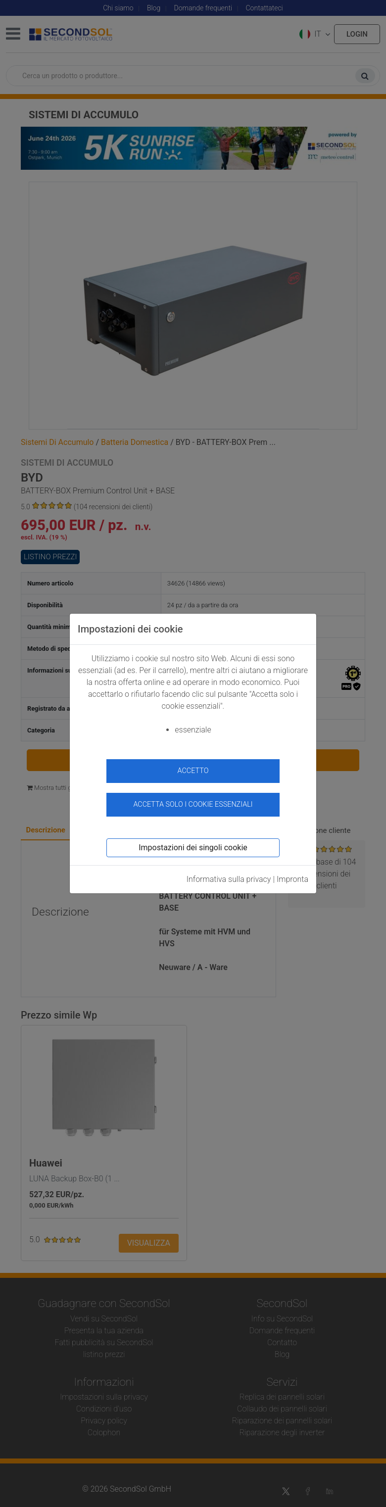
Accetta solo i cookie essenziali (192, 804)
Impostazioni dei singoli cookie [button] (193, 847)
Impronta (292, 879)
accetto (193, 771)
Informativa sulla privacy (229, 879)
